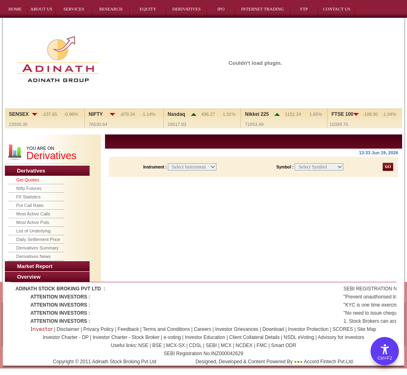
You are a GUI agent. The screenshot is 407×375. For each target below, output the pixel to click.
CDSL (195, 345)
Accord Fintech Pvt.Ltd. (329, 361)
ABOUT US (41, 8)
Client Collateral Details (254, 337)
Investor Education (205, 337)
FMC (261, 345)
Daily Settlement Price (38, 239)
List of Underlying (33, 230)
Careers (203, 329)
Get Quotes (27, 179)
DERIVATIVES (186, 8)
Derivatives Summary (37, 247)
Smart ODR (283, 345)
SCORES (343, 329)
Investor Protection (309, 329)
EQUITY (148, 8)
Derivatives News (33, 256)
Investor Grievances (237, 329)
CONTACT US (337, 8)
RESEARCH (110, 8)
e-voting (172, 337)
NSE (143, 345)
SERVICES (73, 8)
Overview (29, 277)
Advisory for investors (341, 337)
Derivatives (31, 171)
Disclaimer (68, 329)
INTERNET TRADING (262, 8)
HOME (15, 8)
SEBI (210, 345)
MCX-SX (175, 345)
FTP (304, 8)
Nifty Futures (28, 188)
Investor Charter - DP (65, 337)
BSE (157, 345)
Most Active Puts (32, 222)
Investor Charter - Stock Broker (125, 337)
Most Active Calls (33, 213)
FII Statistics (28, 196)
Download (273, 329)
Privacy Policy (98, 329)
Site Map (366, 329)
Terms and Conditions (167, 329)
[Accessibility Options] (385, 351)
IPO (221, 8)
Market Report (34, 266)
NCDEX (243, 345)
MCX (226, 345)
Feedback (128, 329)
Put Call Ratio (29, 205)
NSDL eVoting (299, 337)
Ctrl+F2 (384, 358)
